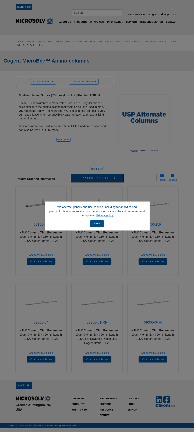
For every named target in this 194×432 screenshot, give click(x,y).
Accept (97, 223)
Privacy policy (105, 215)
